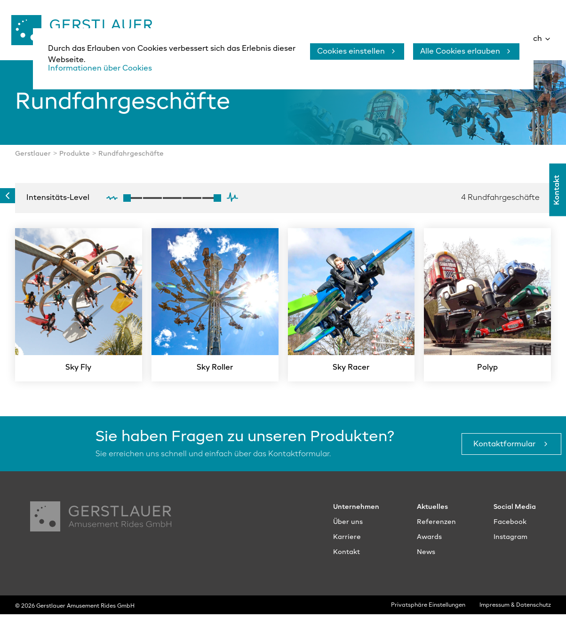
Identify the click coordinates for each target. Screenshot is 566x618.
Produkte (74, 157)
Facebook (510, 526)
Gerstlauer (33, 157)
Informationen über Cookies (100, 68)
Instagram (510, 541)
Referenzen (436, 526)
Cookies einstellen (351, 51)
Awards (429, 541)
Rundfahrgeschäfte (131, 157)
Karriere (347, 541)
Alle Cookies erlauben (460, 51)
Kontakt (557, 190)
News (426, 556)
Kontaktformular (505, 448)
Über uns (348, 526)
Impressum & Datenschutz (515, 609)
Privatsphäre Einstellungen (428, 609)
